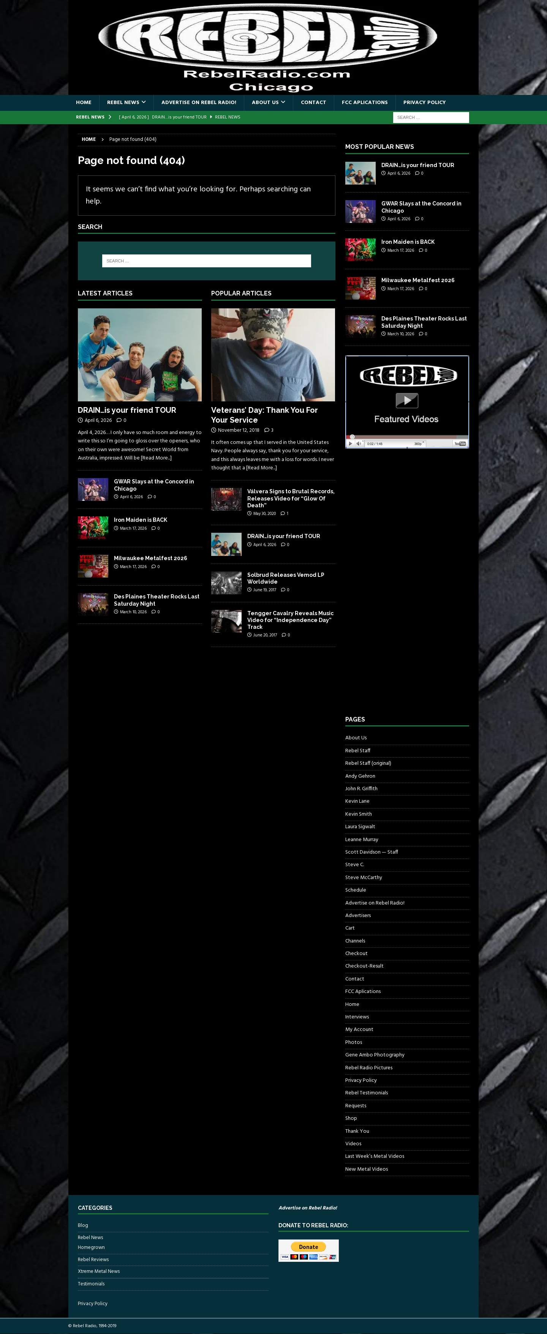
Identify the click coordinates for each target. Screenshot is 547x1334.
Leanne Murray (361, 839)
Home (84, 102)
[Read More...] (156, 458)
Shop (351, 1118)
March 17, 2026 (133, 528)
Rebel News (123, 102)
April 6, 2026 (98, 421)
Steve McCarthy (363, 877)
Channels (355, 941)
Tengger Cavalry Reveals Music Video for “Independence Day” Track (290, 620)
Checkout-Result (364, 966)
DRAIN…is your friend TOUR (127, 410)
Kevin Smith (358, 814)
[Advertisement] (402, 589)
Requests (355, 1106)
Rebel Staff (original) (368, 763)
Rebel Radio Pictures (368, 1068)
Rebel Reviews (93, 1260)
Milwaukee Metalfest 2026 (150, 558)
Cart (350, 928)
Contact (313, 102)
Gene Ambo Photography (375, 1055)
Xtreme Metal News (99, 1272)
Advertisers (358, 915)
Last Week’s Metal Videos (374, 1156)
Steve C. (354, 864)
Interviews (357, 1017)
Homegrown (91, 1248)
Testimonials (91, 1284)
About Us (265, 102)
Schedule (355, 890)
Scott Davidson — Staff (371, 852)
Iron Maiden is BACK (140, 520)
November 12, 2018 (238, 430)
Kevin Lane (357, 801)
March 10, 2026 (133, 612)
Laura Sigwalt (360, 827)
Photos (353, 1042)
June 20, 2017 (265, 635)
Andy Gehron (360, 776)
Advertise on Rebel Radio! (198, 102)
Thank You (357, 1131)
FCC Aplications (365, 102)
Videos (353, 1144)
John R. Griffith (361, 789)
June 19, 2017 (264, 590)
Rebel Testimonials (366, 1093)
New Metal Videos (366, 1169)
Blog (83, 1226)
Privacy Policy (424, 102)
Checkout (356, 953)
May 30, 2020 (264, 513)
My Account (359, 1029)
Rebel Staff (357, 751)
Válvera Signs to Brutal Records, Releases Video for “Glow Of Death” (291, 498)
